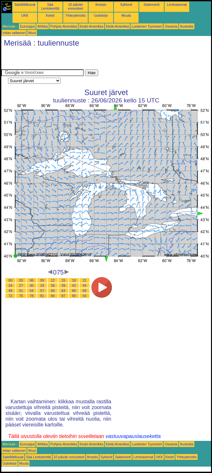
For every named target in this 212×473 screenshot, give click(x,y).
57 (42, 291)
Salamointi (152, 4)
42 (74, 285)
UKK (25, 15)
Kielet (50, 15)
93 (85, 296)
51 (21, 291)
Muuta (126, 15)
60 (53, 291)
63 (63, 291)
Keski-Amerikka (91, 26)
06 (32, 280)
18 (74, 280)
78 (32, 296)
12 (53, 280)
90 (74, 296)
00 (11, 280)
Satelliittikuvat (24, 4)
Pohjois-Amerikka (63, 26)
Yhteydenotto (75, 15)
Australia (186, 26)
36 (53, 285)
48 (11, 291)
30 (32, 285)
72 (11, 296)
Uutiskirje (101, 15)
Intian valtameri (14, 33)
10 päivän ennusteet (75, 6)
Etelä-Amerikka (117, 26)
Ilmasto (100, 4)
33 (42, 285)
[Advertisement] (76, 59)
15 (63, 280)
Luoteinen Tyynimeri (146, 26)
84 (53, 296)
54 (32, 291)
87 (63, 296)
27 (21, 285)
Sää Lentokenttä (50, 6)
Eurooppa (27, 26)
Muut (32, 33)
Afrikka (42, 26)
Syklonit (126, 4)
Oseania (171, 26)
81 (42, 296)
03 (21, 280)
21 (85, 280)
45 (85, 285)
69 (85, 291)
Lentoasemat (177, 4)
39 (63, 285)
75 (21, 296)
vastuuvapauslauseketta (133, 436)
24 (11, 285)
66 (74, 291)
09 (42, 280)
